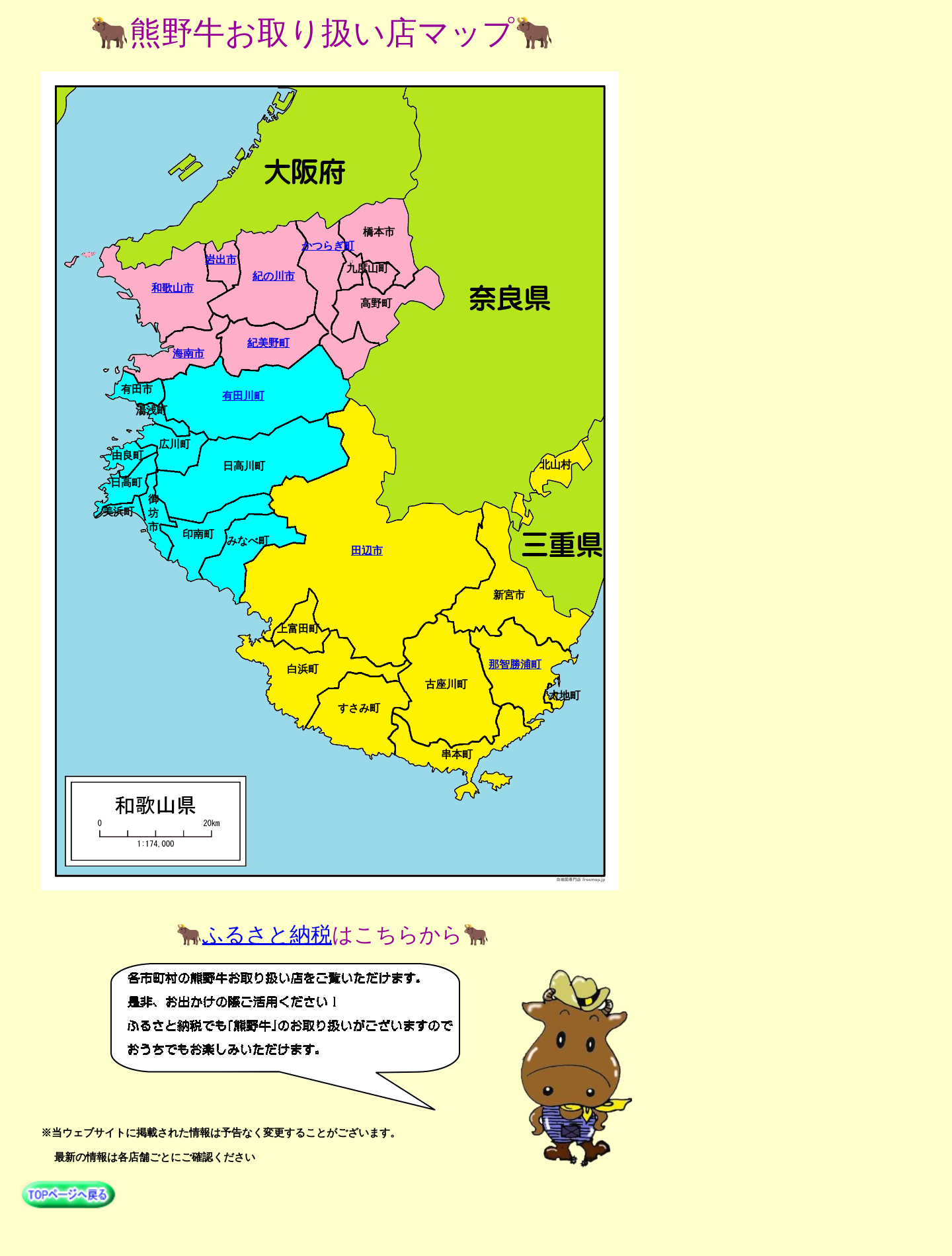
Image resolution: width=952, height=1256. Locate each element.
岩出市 (221, 259)
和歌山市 (172, 288)
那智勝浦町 (515, 664)
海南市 (188, 353)
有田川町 (243, 395)
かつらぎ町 (327, 245)
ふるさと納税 (267, 934)
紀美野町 (268, 343)
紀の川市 (274, 276)
